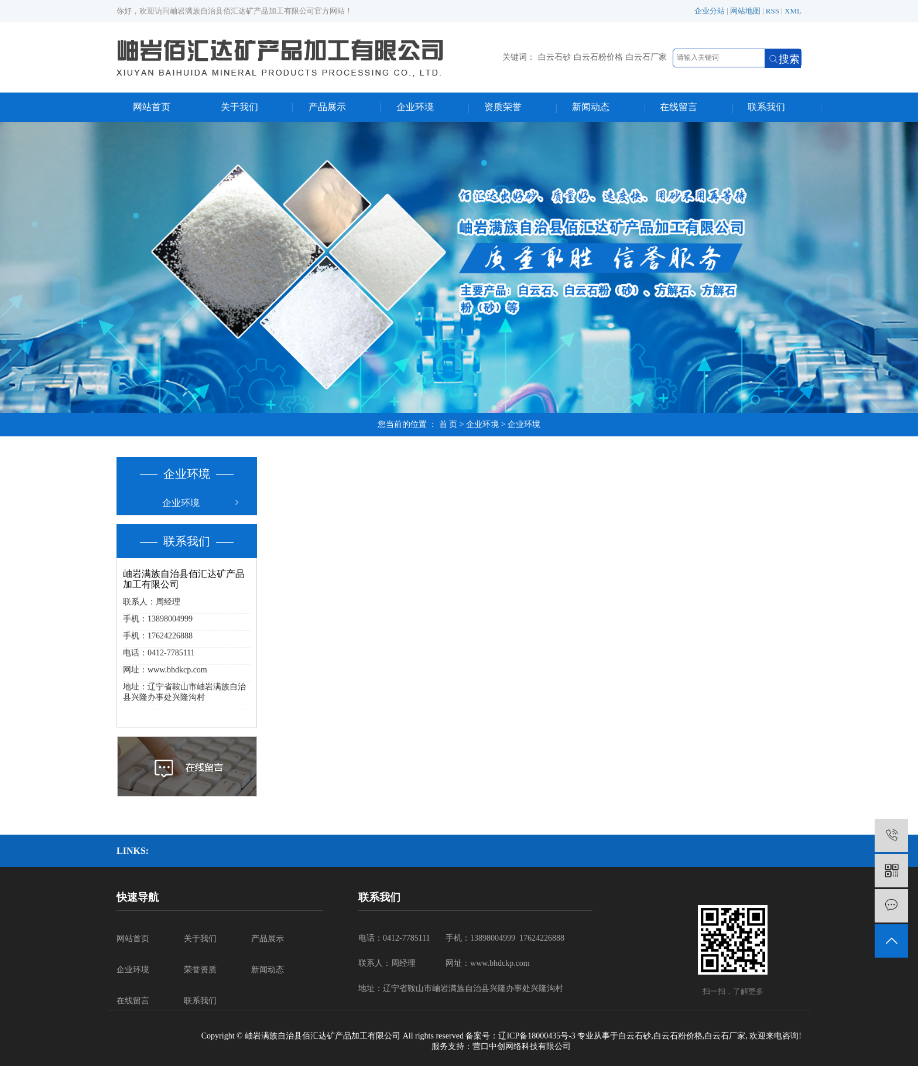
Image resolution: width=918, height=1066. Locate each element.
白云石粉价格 (598, 57)
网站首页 (151, 107)
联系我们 (766, 107)
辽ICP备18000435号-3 (536, 1035)
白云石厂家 (646, 57)
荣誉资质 (200, 969)
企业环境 (415, 107)
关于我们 (239, 107)
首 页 (448, 424)
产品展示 (327, 107)
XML (793, 10)
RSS (772, 10)
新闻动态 (590, 107)
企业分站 (709, 10)
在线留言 (678, 107)
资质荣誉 (503, 107)
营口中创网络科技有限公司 (521, 1046)
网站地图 (745, 10)
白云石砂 (554, 57)
